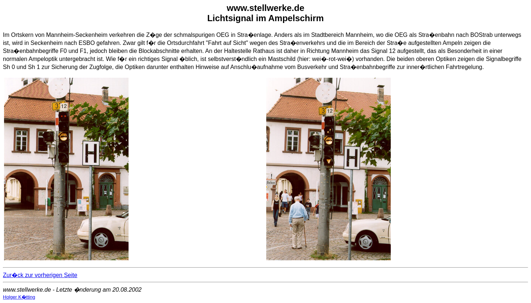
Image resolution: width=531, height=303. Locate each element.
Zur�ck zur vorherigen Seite (40, 275)
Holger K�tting (19, 297)
